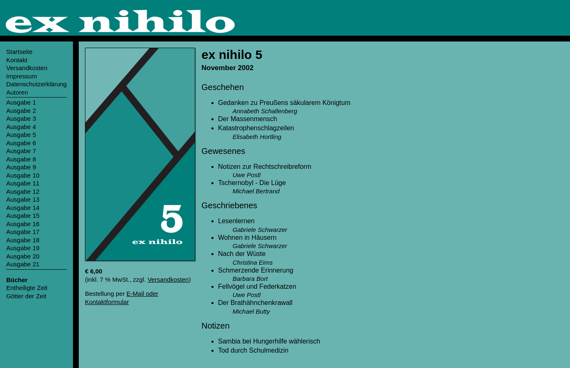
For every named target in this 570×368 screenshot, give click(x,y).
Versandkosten (168, 279)
